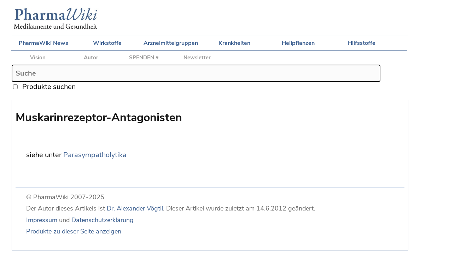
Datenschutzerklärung (102, 220)
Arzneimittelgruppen (171, 43)
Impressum (41, 220)
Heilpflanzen (298, 43)
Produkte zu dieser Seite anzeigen (73, 231)
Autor (91, 57)
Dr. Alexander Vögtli (135, 208)
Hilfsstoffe (361, 43)
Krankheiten (234, 43)
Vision (38, 57)
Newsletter (197, 57)
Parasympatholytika (95, 155)
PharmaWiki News (43, 43)
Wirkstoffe (107, 43)
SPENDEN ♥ (144, 57)
